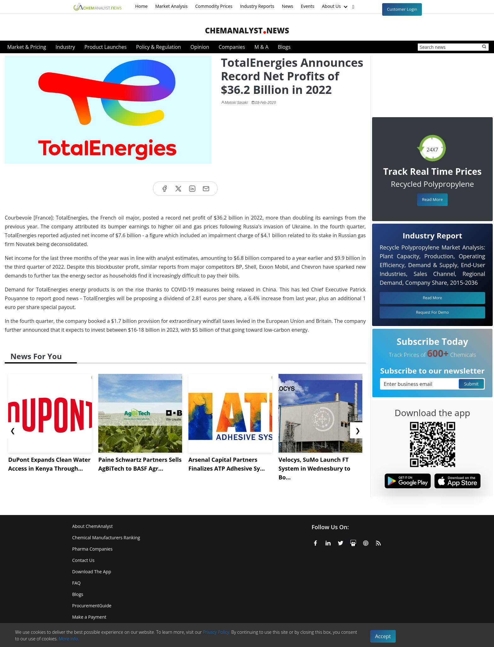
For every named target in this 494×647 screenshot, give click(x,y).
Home (141, 6)
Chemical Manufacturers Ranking (106, 538)
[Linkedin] (328, 542)
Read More (432, 199)
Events (307, 6)
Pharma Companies (92, 549)
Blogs (284, 46)
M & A (261, 46)
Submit (471, 384)
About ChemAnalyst (92, 526)
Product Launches (105, 46)
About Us (335, 6)
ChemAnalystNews (247, 30)
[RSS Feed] (378, 542)
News (287, 6)
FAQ (76, 583)
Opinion (199, 46)
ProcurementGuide (92, 606)
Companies (232, 46)
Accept (383, 636)
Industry (65, 46)
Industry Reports (257, 6)
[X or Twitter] (340, 542)
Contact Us (83, 560)
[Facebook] (315, 542)
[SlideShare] (353, 542)
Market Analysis (171, 6)
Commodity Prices (213, 6)
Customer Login (402, 9)
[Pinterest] (366, 542)
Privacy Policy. (216, 632)
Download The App (91, 572)
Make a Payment (89, 617)
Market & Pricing (26, 46)
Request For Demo (432, 312)
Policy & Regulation (158, 46)
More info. (69, 639)
